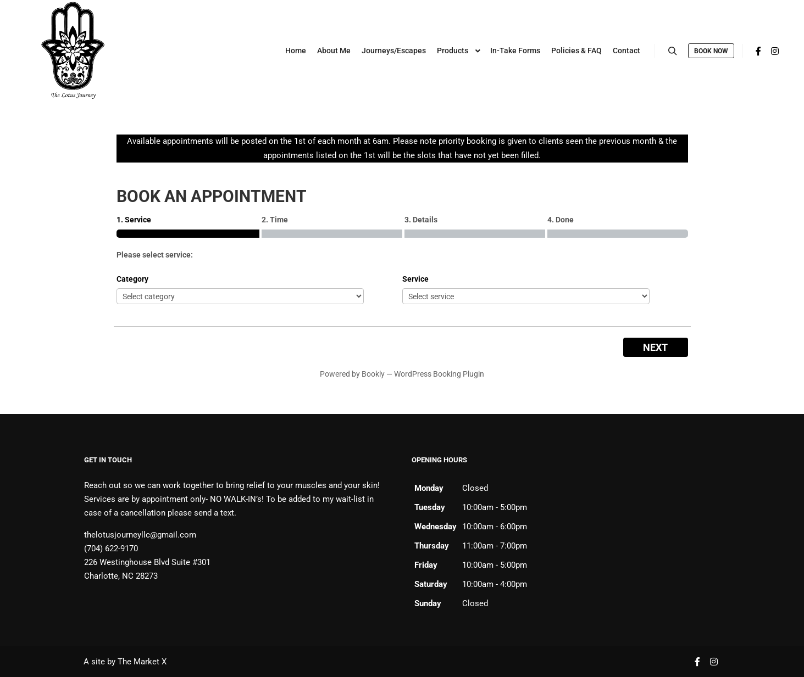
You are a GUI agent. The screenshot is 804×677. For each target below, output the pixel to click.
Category (132, 279)
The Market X (142, 662)
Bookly (373, 374)
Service (415, 279)
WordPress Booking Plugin (439, 374)
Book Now (711, 51)
